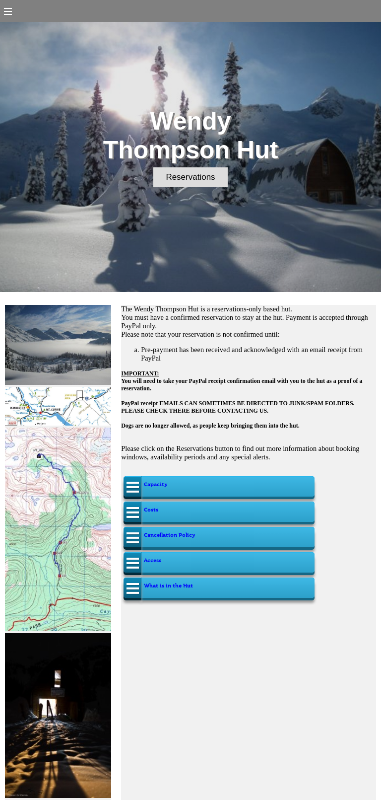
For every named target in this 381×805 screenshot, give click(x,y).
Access (152, 560)
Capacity (155, 484)
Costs (151, 510)
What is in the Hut (168, 586)
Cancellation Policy (169, 535)
